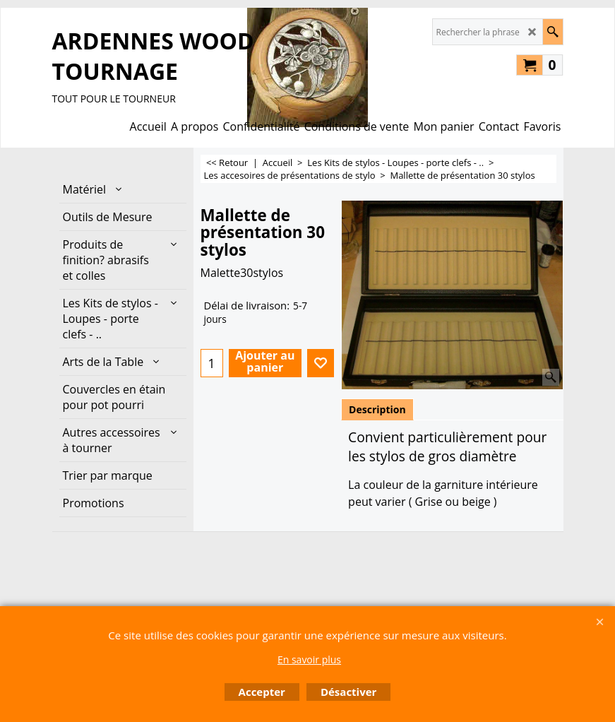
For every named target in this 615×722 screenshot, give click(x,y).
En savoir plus (309, 659)
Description (377, 409)
